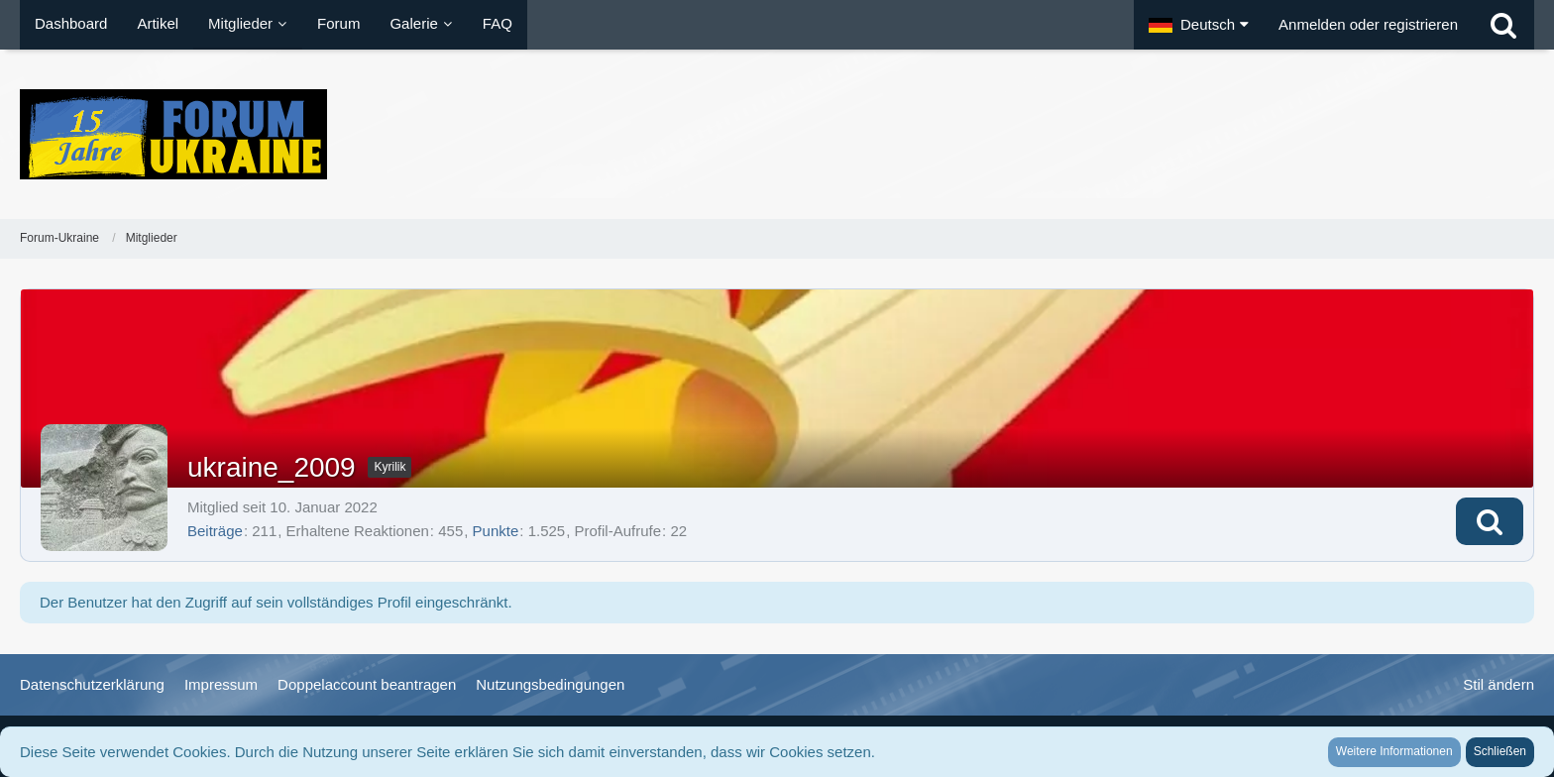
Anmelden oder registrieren (1368, 24)
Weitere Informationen (1394, 751)
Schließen (1500, 751)
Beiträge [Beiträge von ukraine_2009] (215, 530)
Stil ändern (1498, 684)
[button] (1199, 25)
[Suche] (1503, 25)
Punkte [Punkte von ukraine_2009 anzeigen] (496, 530)
